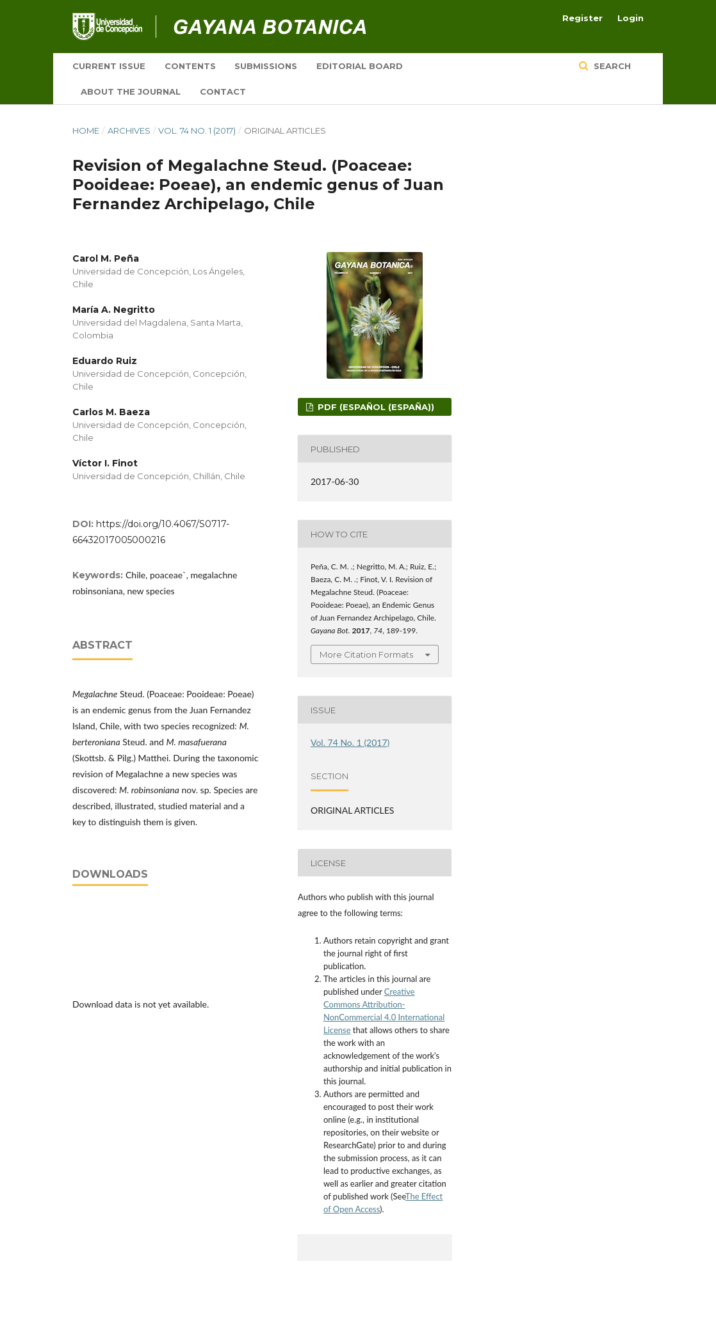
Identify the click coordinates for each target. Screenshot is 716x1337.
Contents (190, 66)
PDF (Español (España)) (374, 407)
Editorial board (359, 66)
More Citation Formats (366, 654)
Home (85, 130)
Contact (223, 91)
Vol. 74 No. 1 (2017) (197, 130)
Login (630, 18)
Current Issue (108, 66)
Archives (129, 130)
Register (582, 18)
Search (611, 66)
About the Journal (131, 91)
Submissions (265, 66)
